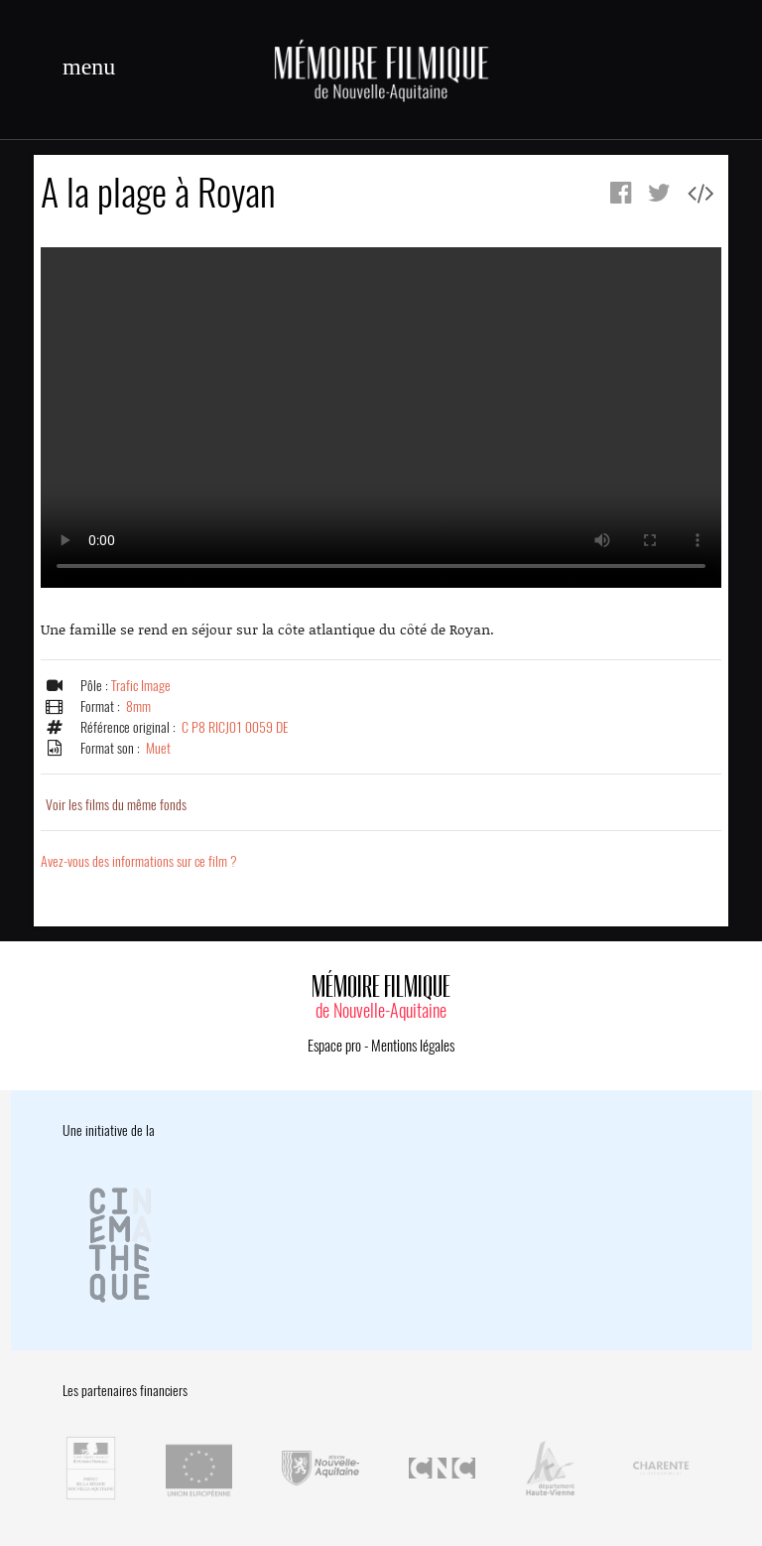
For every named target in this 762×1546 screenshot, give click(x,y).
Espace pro (334, 1045)
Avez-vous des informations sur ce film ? (139, 861)
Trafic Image (141, 685)
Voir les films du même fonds (116, 804)
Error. (381, 417)
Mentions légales (412, 1045)
